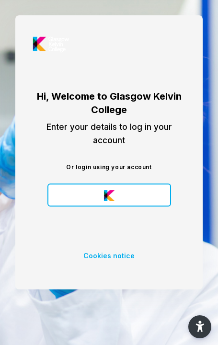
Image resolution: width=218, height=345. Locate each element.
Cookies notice (109, 256)
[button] (199, 326)
